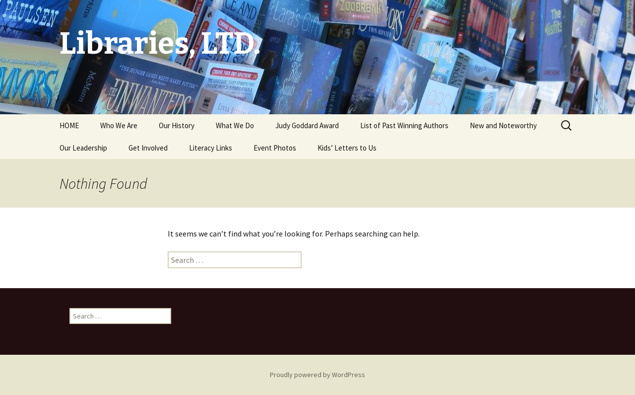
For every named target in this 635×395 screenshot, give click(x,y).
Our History (176, 125)
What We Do (235, 125)
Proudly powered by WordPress (317, 374)
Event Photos (275, 148)
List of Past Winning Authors (404, 125)
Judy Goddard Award (307, 125)
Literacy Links (210, 148)
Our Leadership (83, 148)
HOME (69, 125)
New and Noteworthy (503, 125)
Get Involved (148, 148)
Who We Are (118, 125)
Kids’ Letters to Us (347, 148)
